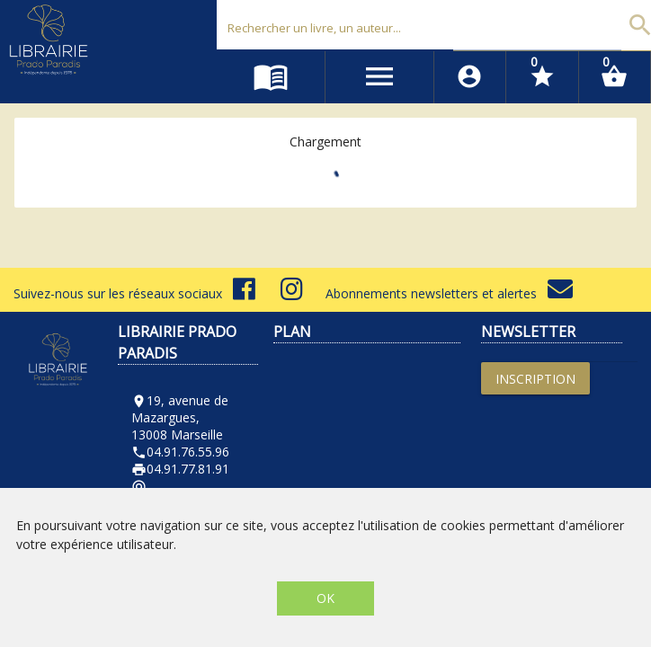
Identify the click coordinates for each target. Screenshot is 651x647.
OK (325, 598)
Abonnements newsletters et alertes (449, 293)
